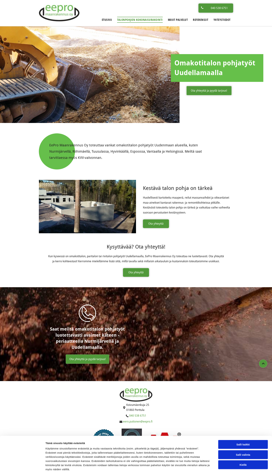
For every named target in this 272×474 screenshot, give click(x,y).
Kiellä (243, 451)
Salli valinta (243, 441)
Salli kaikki (243, 431)
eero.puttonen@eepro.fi (137, 421)
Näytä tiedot (185, 467)
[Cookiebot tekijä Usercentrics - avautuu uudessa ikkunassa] (22, 467)
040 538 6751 (137, 415)
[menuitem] (107, 20)
